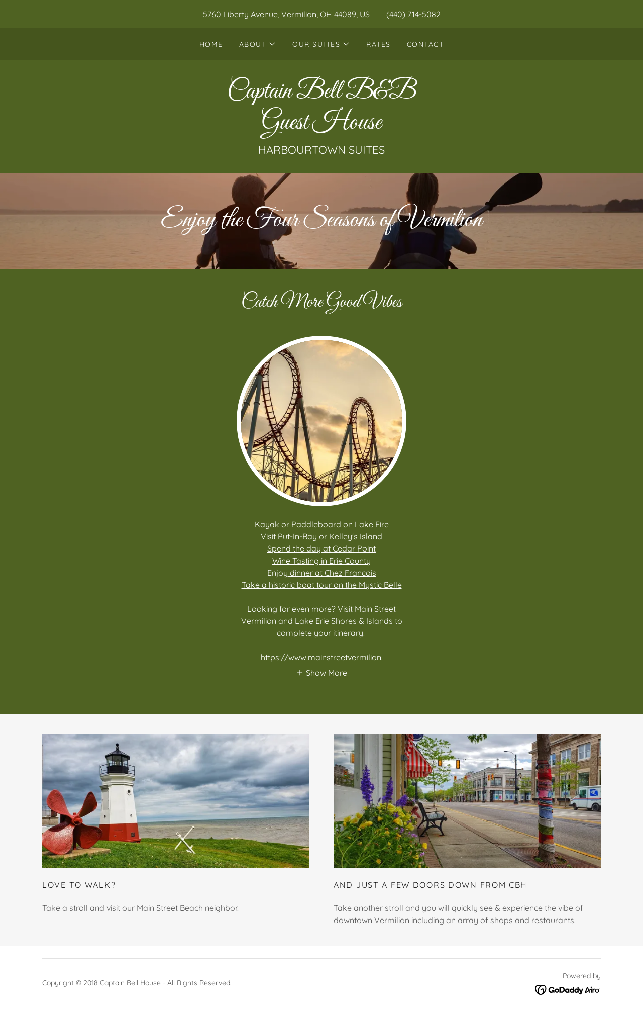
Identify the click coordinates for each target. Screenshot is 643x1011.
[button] (258, 44)
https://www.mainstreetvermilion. (322, 657)
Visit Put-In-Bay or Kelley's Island (321, 536)
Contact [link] (425, 44)
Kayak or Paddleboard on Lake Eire (322, 524)
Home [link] (211, 44)
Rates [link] (378, 44)
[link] (321, 126)
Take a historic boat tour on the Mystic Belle (322, 585)
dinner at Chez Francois (332, 573)
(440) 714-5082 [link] (413, 14)
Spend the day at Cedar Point (321, 548)
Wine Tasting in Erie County (321, 561)
